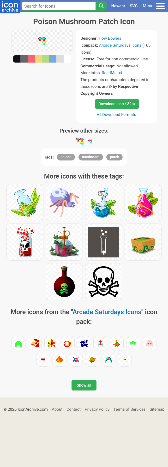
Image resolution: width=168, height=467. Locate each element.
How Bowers (110, 38)
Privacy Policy (97, 409)
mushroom (91, 157)
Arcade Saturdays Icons (120, 45)
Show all (84, 385)
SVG (134, 5)
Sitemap (157, 409)
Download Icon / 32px (117, 104)
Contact (73, 409)
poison (65, 157)
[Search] (101, 6)
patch (114, 157)
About (57, 409)
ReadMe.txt (112, 72)
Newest (118, 5)
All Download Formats (116, 114)
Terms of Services (130, 409)
